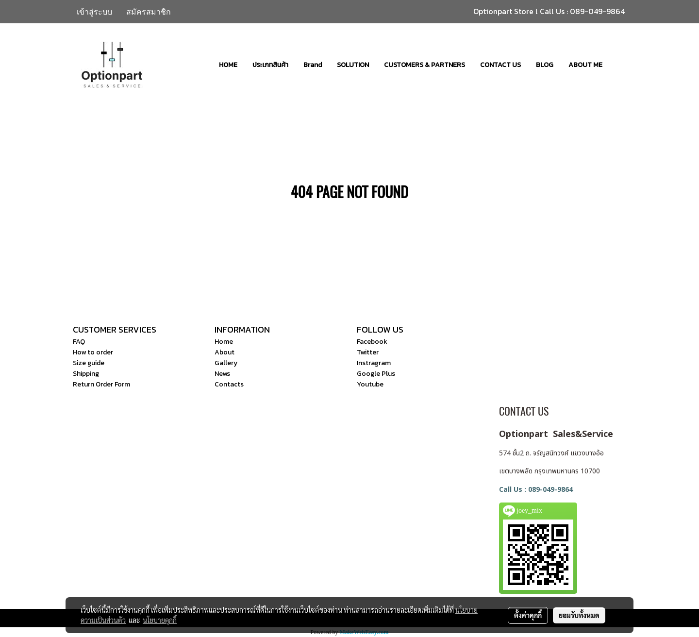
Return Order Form (101, 384)
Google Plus (376, 374)
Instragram (374, 363)
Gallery (226, 363)
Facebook (372, 341)
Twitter (368, 352)
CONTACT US (500, 65)
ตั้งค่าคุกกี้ (528, 615)
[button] (618, 64)
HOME (228, 65)
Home (224, 341)
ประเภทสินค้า (270, 65)
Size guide (88, 363)
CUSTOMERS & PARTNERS (424, 65)
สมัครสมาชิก (148, 11)
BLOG (544, 65)
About (224, 352)
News (222, 374)
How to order (93, 352)
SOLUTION (353, 65)
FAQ (79, 341)
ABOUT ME (585, 65)
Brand (312, 65)
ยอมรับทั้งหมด (579, 615)
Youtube (370, 384)
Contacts (229, 384)
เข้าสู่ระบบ (94, 11)
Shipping (86, 374)
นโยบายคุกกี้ (160, 620)
